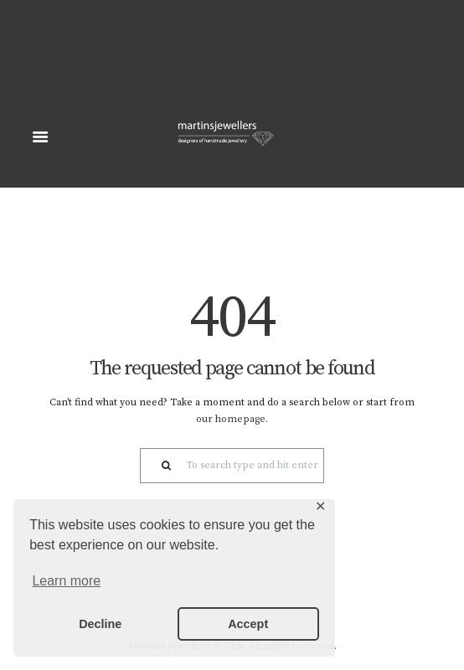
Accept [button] (248, 624)
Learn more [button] (66, 581)
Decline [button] (100, 624)
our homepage (231, 419)
